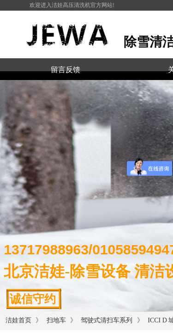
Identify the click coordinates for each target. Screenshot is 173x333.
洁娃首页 (18, 320)
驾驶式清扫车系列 (107, 320)
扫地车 (56, 320)
